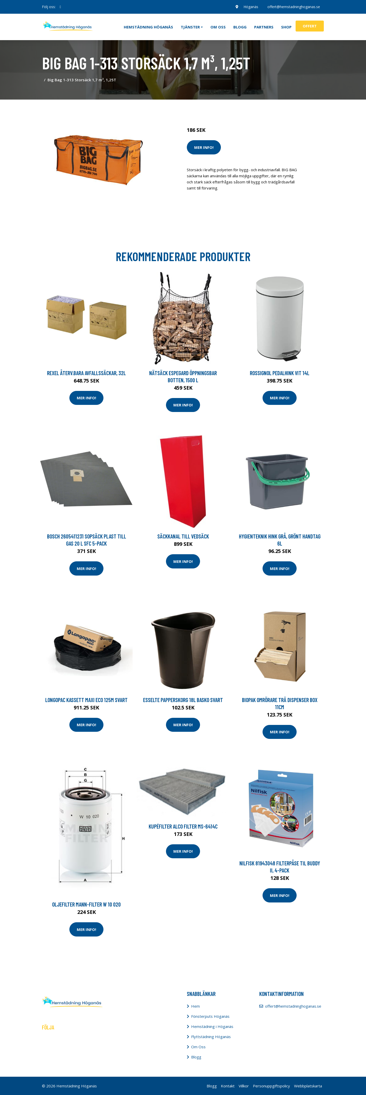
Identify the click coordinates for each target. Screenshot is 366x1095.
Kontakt (228, 1085)
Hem (195, 1006)
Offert (310, 25)
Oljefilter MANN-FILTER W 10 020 (86, 904)
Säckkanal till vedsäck (183, 536)
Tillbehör (241, 108)
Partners (263, 26)
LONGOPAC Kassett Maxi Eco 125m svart (86, 699)
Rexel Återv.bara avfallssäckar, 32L (86, 373)
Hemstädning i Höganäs (212, 1026)
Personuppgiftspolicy (271, 1085)
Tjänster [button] (190, 26)
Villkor (244, 1085)
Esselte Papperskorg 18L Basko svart (183, 699)
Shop (286, 26)
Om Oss (198, 1046)
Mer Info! (204, 147)
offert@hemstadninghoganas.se (293, 6)
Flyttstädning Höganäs (211, 1036)
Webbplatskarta (308, 1085)
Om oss (218, 26)
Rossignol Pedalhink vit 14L (279, 373)
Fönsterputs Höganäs (210, 1016)
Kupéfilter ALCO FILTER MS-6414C (183, 826)
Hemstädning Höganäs (148, 26)
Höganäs (250, 6)
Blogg (240, 26)
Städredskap (221, 108)
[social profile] (60, 7)
